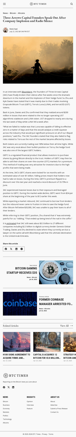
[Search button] (71, 4)
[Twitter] (9, 387)
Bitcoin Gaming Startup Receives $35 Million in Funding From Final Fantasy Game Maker (22, 270)
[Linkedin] (13, 387)
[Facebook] (4, 387)
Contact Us (54, 412)
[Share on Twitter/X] (11, 249)
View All (66, 325)
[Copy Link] (22, 249)
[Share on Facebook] (6, 249)
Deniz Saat (14, 29)
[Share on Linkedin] (16, 249)
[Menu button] (4, 3)
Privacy (44, 434)
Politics (5, 415)
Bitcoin (13, 13)
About (52, 401)
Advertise (53, 405)
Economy (6, 408)
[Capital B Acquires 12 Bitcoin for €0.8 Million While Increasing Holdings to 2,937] (47, 342)
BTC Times (37, 434)
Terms (51, 434)
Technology (7, 419)
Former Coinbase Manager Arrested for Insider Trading (55, 302)
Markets (6, 412)
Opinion (30, 401)
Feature (29, 408)
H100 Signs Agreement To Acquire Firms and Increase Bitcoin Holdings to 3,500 (16, 356)
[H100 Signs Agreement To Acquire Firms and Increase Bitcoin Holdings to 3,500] (16, 342)
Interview (30, 405)
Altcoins (21, 13)
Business (6, 405)
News (5, 13)
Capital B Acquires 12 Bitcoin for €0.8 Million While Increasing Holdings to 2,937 (46, 356)
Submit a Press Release (58, 408)
